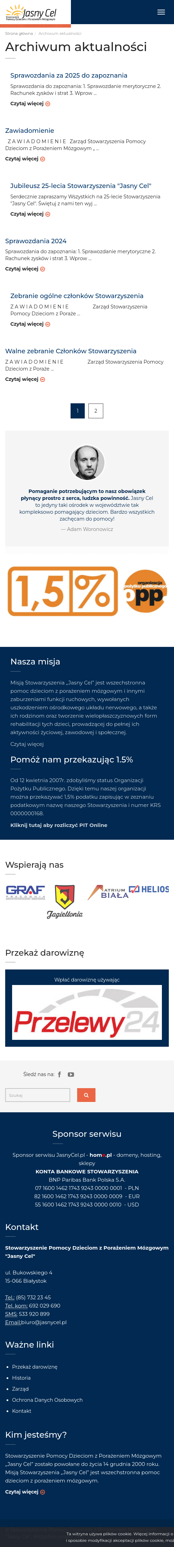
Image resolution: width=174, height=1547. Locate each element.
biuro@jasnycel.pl (44, 1322)
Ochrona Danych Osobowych (47, 1400)
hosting (150, 1155)
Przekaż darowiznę (34, 1367)
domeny (127, 1155)
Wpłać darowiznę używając (87, 1008)
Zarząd (20, 1389)
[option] (25, 892)
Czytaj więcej (27, 103)
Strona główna (19, 33)
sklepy (87, 1163)
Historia (21, 1378)
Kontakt (21, 1411)
